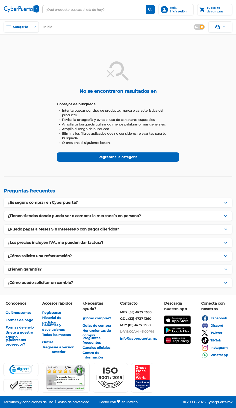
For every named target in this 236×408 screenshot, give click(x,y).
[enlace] (18, 312)
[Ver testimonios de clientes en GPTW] (142, 377)
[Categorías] (21, 26)
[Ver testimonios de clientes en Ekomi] (65, 377)
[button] (110, 377)
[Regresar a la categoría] (118, 157)
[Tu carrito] (214, 9)
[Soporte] (220, 26)
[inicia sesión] (176, 9)
